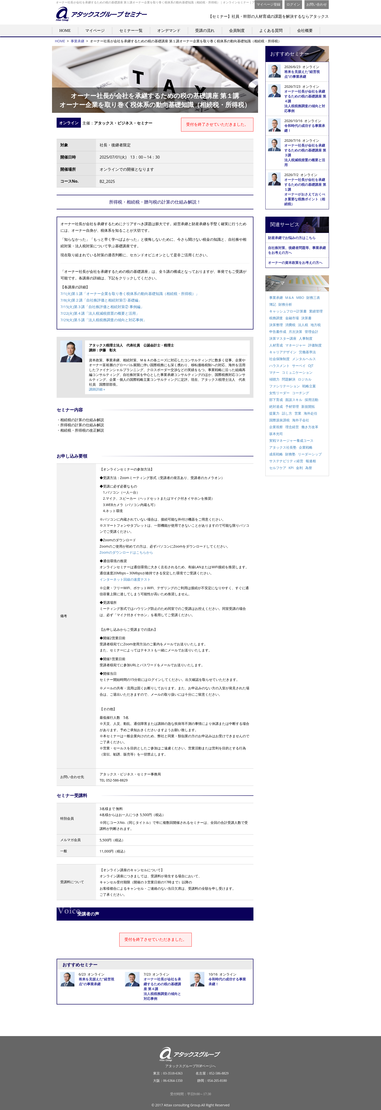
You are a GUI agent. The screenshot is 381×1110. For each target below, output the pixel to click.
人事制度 (305, 338)
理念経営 (292, 427)
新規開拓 (308, 406)
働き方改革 (309, 427)
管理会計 (311, 331)
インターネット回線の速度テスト (125, 579)
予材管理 (292, 406)
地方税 (316, 324)
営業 (297, 413)
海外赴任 (310, 413)
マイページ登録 (268, 4)
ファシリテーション (284, 386)
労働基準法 (307, 352)
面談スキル (293, 399)
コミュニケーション (297, 372)
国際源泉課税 (279, 420)
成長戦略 (276, 454)
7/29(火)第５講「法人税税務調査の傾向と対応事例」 (104, 319)
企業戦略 (305, 447)
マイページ (95, 30)
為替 (308, 467)
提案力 (274, 413)
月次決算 (295, 331)
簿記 (272, 304)
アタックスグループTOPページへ (190, 1055)
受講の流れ (205, 30)
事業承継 (77, 41)
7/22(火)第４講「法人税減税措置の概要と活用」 (100, 313)
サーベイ (299, 365)
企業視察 (276, 427)
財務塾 (290, 454)
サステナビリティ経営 (286, 461)
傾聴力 (274, 379)
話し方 (287, 413)
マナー (274, 372)
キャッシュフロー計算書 (288, 311)
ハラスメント (279, 365)
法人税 (303, 324)
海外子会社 (300, 420)
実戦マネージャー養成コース (291, 440)
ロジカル (305, 379)
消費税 (290, 324)
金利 (299, 467)
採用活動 (311, 399)
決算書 (306, 318)
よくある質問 (271, 30)
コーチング (300, 393)
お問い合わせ (316, 4)
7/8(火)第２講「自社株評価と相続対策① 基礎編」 (101, 300)
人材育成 (276, 345)
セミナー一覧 (131, 30)
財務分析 (285, 304)
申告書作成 (277, 331)
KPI (291, 467)
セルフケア (277, 467)
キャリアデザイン (282, 352)
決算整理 (276, 324)
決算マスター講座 (282, 338)
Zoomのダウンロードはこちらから (126, 552)
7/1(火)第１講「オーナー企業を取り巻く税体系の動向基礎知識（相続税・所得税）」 (130, 293)
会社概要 (305, 30)
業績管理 (316, 311)
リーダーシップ (310, 454)
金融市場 (292, 318)
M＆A (289, 297)
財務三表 (313, 297)
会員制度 (237, 30)
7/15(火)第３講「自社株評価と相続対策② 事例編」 (102, 306)
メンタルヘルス (304, 358)
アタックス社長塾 (282, 447)
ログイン (293, 4)
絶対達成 (276, 406)
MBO (300, 297)
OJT (310, 365)
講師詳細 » (97, 389)
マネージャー (295, 345)
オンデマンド (169, 30)
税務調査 (276, 318)
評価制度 (315, 345)
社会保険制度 (279, 358)
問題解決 (288, 379)
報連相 (311, 461)
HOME (65, 30)
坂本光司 (276, 433)
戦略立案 (309, 386)
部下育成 (276, 399)
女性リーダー (279, 393)
